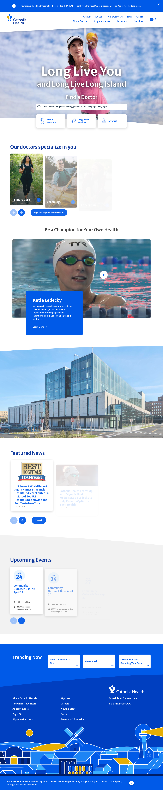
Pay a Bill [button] (99, 17)
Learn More (38, 327)
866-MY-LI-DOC (120, 703)
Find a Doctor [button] (80, 21)
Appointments (20, 709)
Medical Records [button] (115, 17)
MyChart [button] (87, 17)
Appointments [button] (102, 21)
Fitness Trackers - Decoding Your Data (131, 661)
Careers (65, 703)
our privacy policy (113, 781)
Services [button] (138, 21)
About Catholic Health (24, 698)
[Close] (159, 4)
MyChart (65, 698)
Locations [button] (122, 21)
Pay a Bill (17, 714)
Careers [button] (139, 17)
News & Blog (68, 709)
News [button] (129, 17)
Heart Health (92, 661)
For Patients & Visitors (24, 703)
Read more (135, 6)
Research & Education (73, 719)
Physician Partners (22, 719)
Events (64, 714)
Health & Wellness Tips (60, 661)
